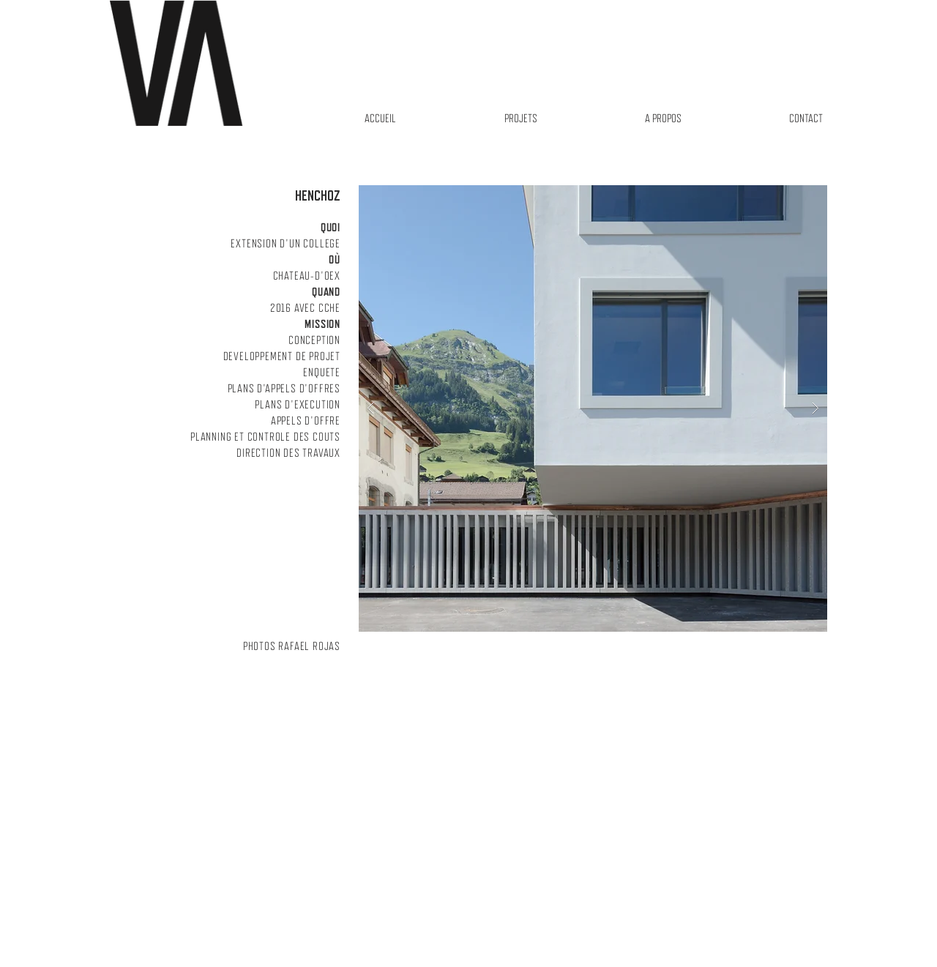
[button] (593, 408)
